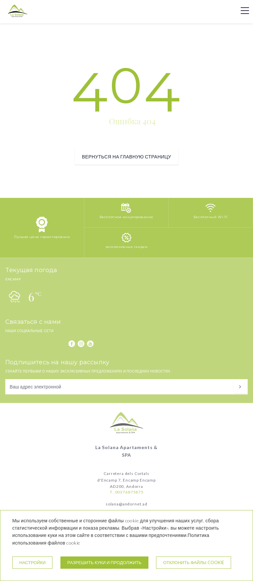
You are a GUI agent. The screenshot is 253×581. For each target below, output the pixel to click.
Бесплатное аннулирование (126, 217)
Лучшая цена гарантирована (42, 237)
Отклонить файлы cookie (193, 562)
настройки (32, 562)
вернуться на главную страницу (126, 156)
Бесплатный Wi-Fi (211, 217)
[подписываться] (240, 386)
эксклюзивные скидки (127, 247)
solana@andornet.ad (126, 503)
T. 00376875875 (126, 492)
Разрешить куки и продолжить (104, 562)
